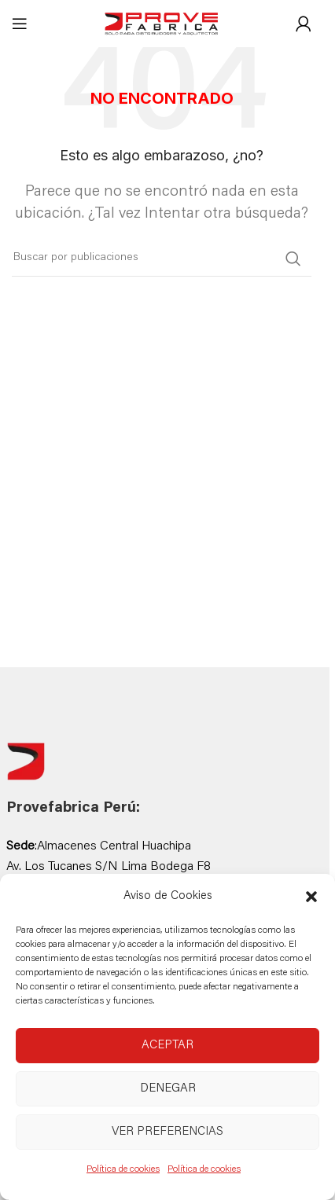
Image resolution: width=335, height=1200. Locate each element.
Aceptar (167, 1045)
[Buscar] (161, 258)
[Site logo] (162, 24)
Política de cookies (123, 1169)
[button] (311, 897)
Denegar (168, 1089)
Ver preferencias (167, 1132)
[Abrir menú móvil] (19, 23)
